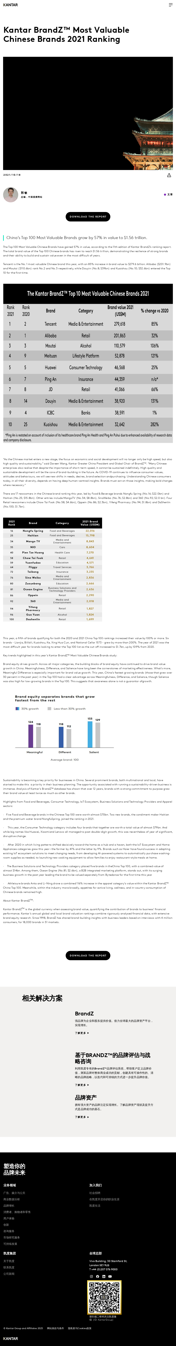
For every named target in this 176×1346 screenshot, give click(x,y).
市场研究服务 (11, 1237)
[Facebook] (98, 1277)
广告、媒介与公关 (14, 1193)
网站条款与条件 (55, 1328)
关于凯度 (8, 1261)
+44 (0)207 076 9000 (104, 1269)
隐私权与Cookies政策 (79, 1328)
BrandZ (84, 1014)
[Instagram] (91, 1277)
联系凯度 (8, 1267)
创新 (6, 1225)
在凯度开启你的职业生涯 (104, 1199)
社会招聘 (94, 1193)
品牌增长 (8, 1206)
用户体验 (8, 1218)
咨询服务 (8, 1231)
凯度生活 (94, 1206)
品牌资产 (86, 1098)
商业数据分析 (11, 1199)
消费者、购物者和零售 (17, 1212)
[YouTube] (104, 1277)
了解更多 (80, 1033)
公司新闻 (8, 1274)
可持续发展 (10, 1244)
